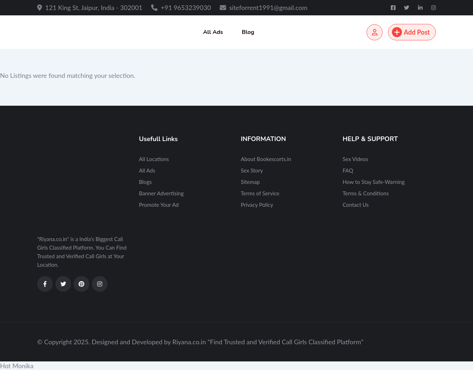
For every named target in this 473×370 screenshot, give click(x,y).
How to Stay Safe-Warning (374, 182)
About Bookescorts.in (266, 159)
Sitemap (250, 182)
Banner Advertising (161, 193)
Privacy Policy (257, 204)
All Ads (213, 32)
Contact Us (356, 204)
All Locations (154, 159)
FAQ (348, 170)
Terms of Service (260, 193)
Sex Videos (355, 159)
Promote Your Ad (159, 204)
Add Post (411, 32)
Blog (248, 32)
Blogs (145, 182)
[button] (236, 365)
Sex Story (252, 170)
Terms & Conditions (366, 193)
